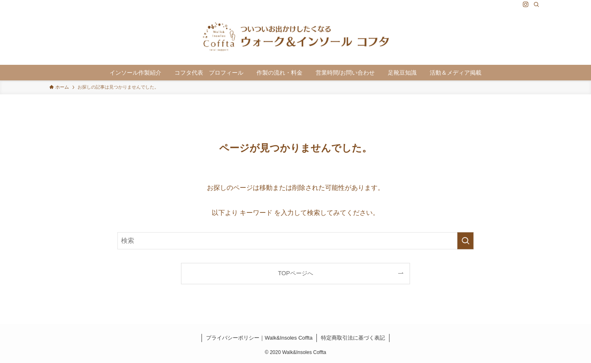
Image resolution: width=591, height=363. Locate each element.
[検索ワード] (295, 240)
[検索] (536, 4)
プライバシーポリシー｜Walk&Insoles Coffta (259, 338)
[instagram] (525, 4)
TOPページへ (295, 273)
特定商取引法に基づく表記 (353, 338)
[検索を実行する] (465, 240)
